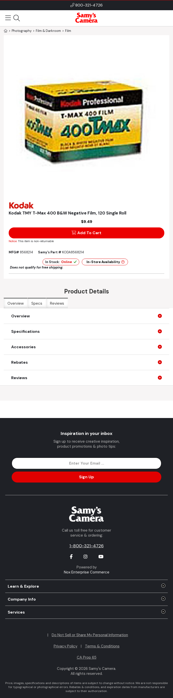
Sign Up (86, 477)
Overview (15, 303)
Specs (36, 303)
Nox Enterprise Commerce (86, 572)
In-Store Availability (105, 262)
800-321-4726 (89, 5)
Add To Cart (86, 232)
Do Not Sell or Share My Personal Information (90, 634)
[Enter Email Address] (86, 463)
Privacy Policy (65, 646)
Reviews (57, 303)
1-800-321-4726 (86, 546)
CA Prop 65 (86, 657)
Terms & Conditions (102, 646)
